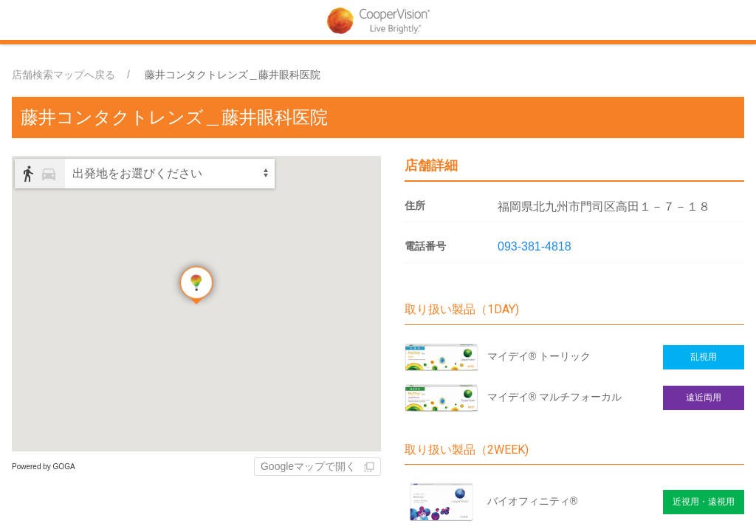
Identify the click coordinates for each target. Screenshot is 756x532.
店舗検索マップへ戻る (63, 75)
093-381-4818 (534, 246)
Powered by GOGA (43, 467)
